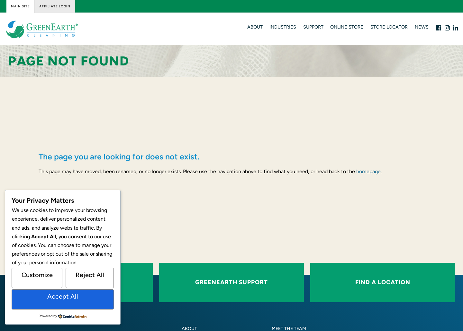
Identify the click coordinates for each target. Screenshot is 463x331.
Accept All (62, 296)
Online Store (346, 27)
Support (313, 27)
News (422, 27)
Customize (37, 275)
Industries (282, 27)
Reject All (90, 275)
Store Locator (389, 27)
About (255, 27)
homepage (368, 171)
